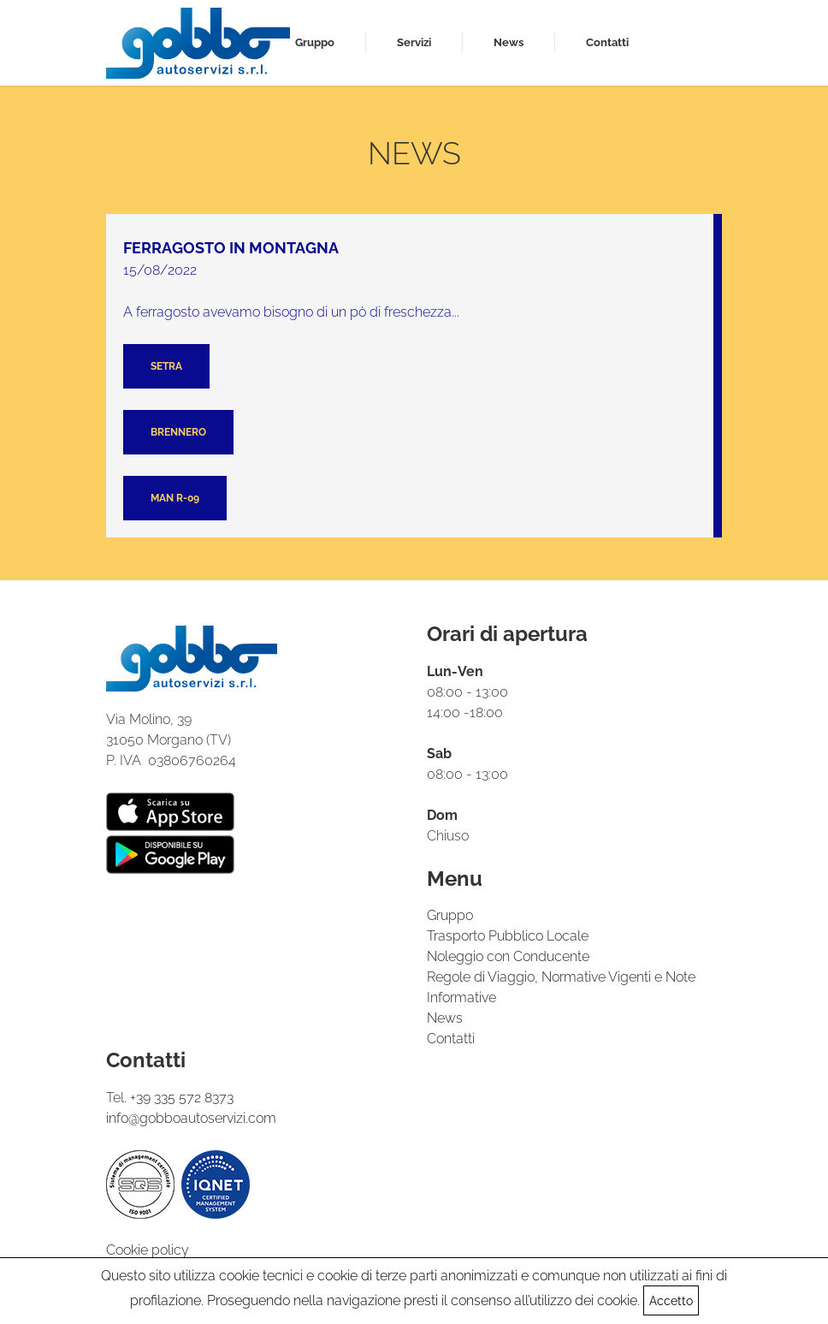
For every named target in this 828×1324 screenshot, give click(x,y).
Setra (166, 366)
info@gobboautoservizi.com (191, 1118)
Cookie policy (147, 1250)
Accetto (671, 1301)
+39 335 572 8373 (182, 1097)
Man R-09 (175, 498)
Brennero (178, 432)
